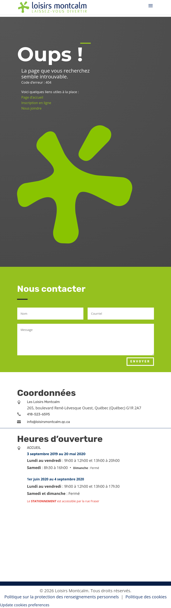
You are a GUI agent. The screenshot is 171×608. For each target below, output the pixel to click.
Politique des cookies (146, 597)
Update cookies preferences (24, 604)
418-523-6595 (38, 414)
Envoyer (140, 361)
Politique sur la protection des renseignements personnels (62, 597)
